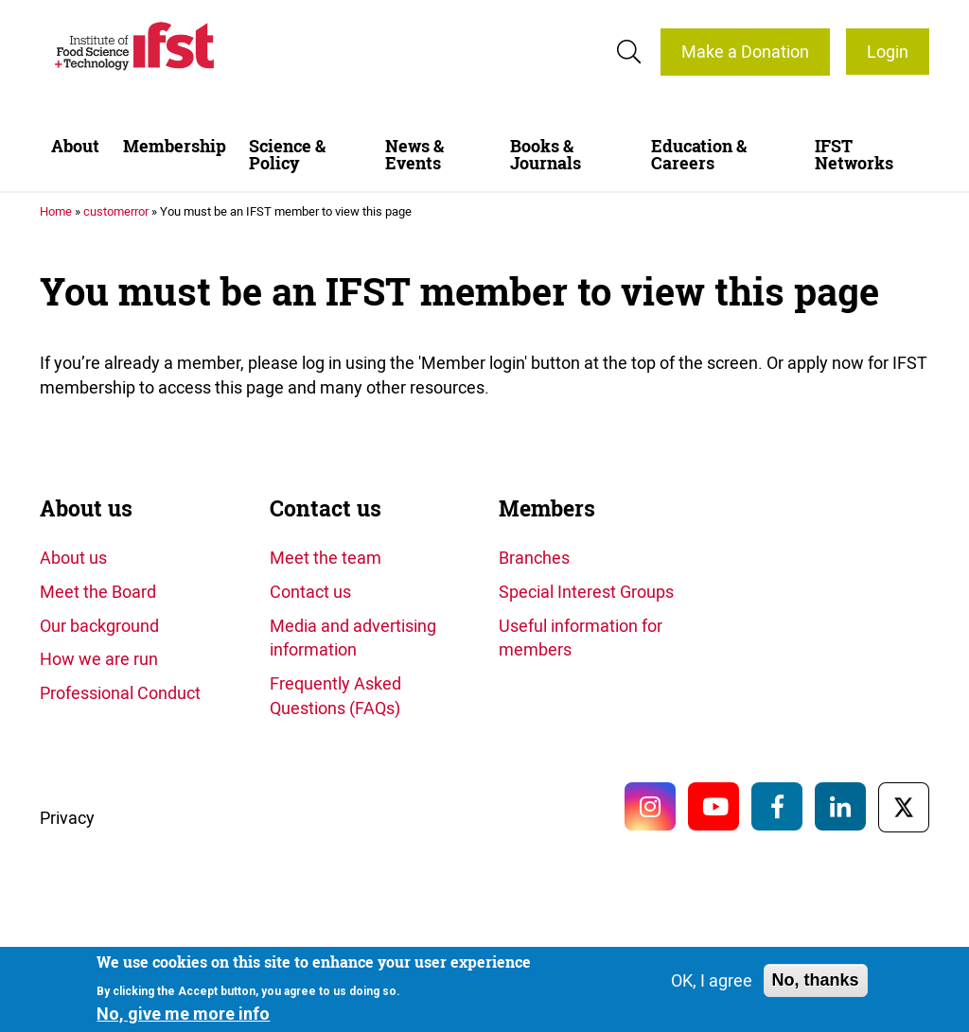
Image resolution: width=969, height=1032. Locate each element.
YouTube (713, 806)
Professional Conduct (120, 692)
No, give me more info (183, 1013)
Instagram (650, 806)
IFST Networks (854, 154)
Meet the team (325, 557)
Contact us (325, 508)
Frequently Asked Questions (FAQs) (335, 695)
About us (86, 508)
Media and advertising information (353, 637)
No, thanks (815, 980)
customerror (116, 210)
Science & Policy (287, 154)
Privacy (67, 817)
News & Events (414, 154)
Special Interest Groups (586, 591)
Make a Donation (745, 51)
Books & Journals (545, 154)
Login (887, 51)
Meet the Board (98, 591)
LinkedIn (840, 806)
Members (547, 508)
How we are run (99, 658)
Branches (534, 557)
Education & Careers (699, 154)
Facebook (776, 806)
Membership (174, 146)
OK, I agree (711, 980)
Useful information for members (580, 637)
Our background (99, 625)
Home (56, 210)
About (75, 146)
